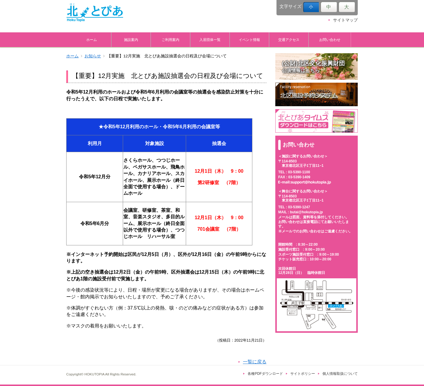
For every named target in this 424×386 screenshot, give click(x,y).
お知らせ (93, 56)
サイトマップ (345, 20)
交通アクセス (288, 39)
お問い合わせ (329, 39)
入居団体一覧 (210, 39)
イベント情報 (249, 39)
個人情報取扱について (340, 374)
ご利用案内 (170, 39)
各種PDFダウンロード (265, 374)
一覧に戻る (254, 361)
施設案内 (131, 39)
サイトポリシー (302, 374)
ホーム (91, 39)
